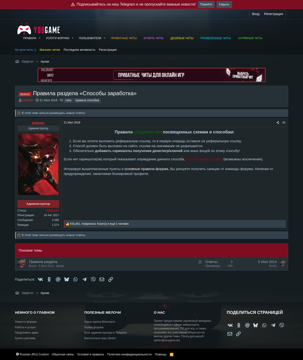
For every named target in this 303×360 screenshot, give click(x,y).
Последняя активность (79, 49)
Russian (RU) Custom (32, 354)
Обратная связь (63, 354)
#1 (283, 122)
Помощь (160, 354)
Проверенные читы (215, 38)
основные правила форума (146, 169)
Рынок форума (93, 327)
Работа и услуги (25, 327)
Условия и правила (90, 354)
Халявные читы (250, 38)
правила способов (87, 100)
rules (68, 100)
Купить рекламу (25, 338)
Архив (60, 266)
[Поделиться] (278, 122)
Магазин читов (50, 49)
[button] (39, 38)
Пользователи (90, 38)
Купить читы (153, 38)
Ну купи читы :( (25, 49)
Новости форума (26, 321)
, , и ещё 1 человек (99, 223)
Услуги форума (57, 38)
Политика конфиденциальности (129, 354)
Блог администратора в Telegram (105, 332)
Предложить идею (27, 332)
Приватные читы (124, 38)
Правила (29, 38)
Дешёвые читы (182, 38)
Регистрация (108, 49)
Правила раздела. (43, 262)
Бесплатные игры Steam (100, 338)
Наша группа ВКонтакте (99, 321)
